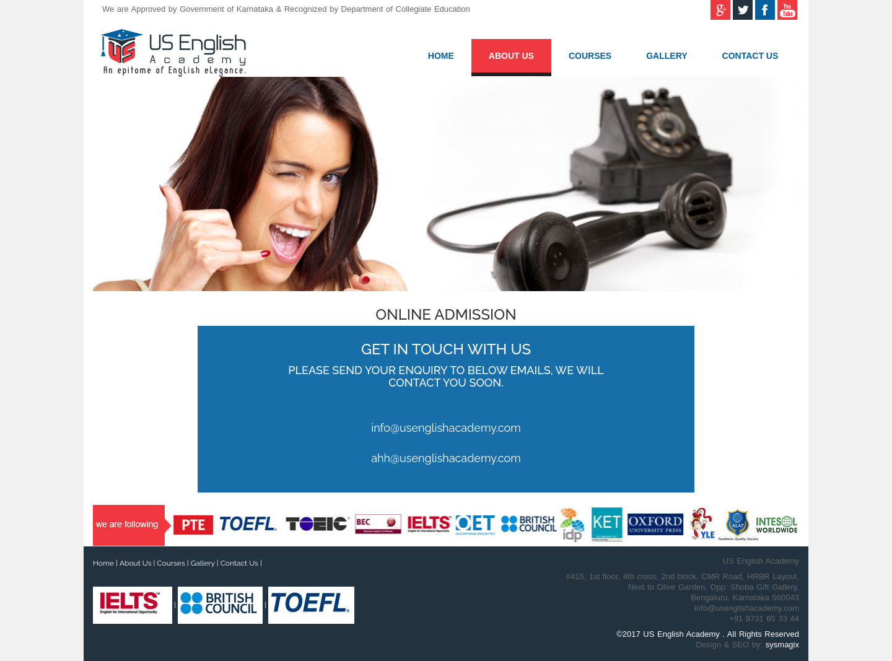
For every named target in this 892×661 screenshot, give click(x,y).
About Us (511, 56)
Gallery (666, 56)
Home (441, 56)
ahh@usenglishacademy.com (446, 458)
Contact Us (750, 56)
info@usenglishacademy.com (445, 427)
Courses (590, 56)
